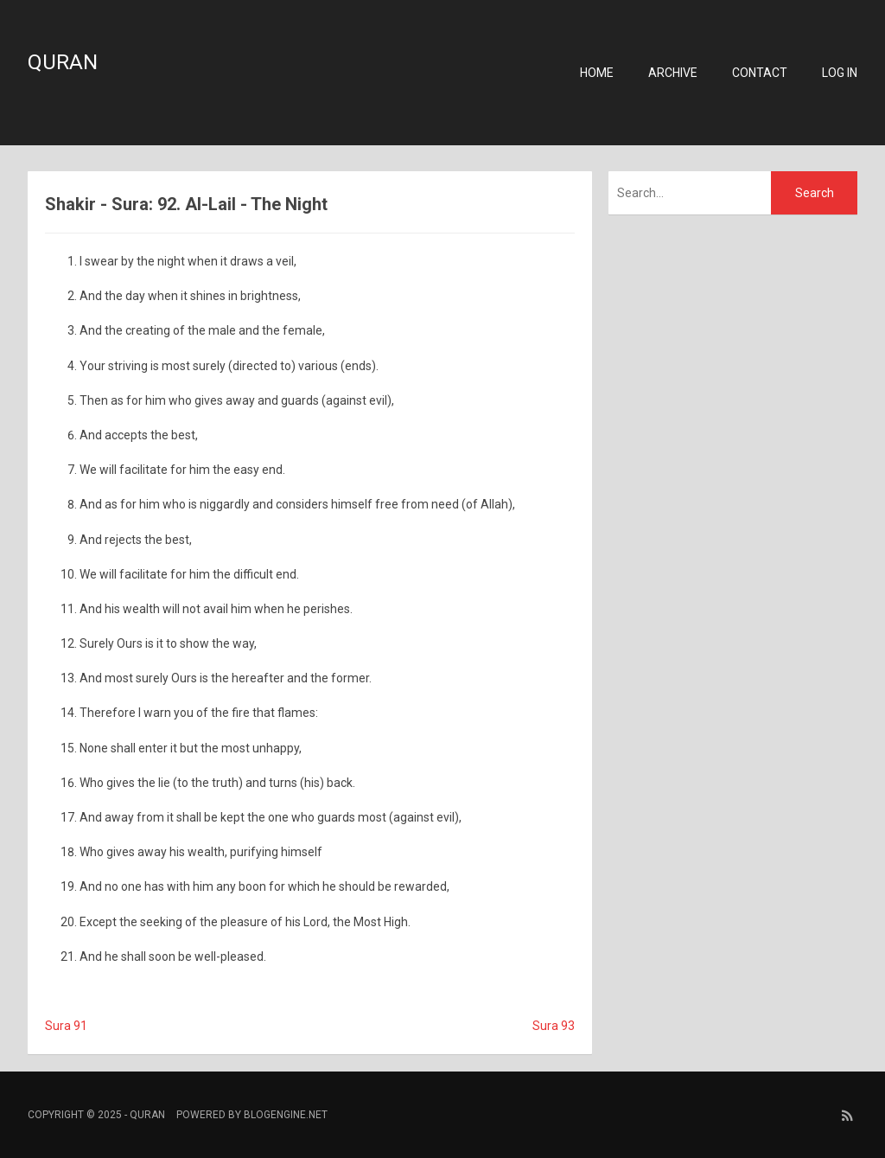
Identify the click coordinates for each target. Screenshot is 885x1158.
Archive (672, 73)
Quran (63, 62)
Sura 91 (66, 1026)
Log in (839, 73)
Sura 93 (553, 1026)
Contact (759, 73)
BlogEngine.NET (286, 1115)
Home (597, 73)
